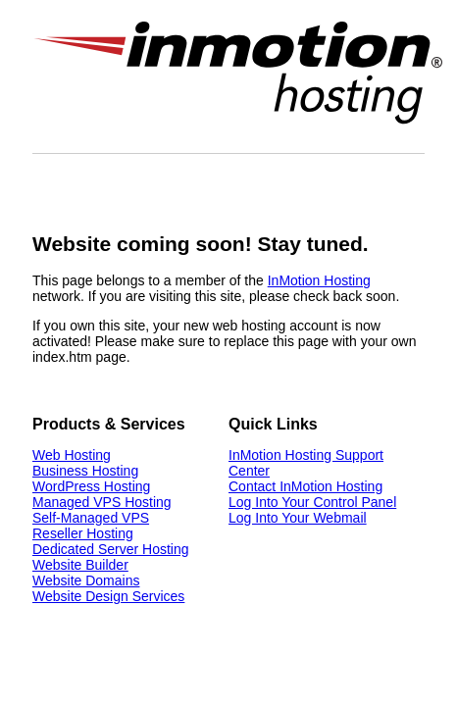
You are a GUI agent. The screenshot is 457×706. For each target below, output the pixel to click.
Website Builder (80, 565)
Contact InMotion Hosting (305, 486)
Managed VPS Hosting (102, 502)
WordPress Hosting (91, 486)
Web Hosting (71, 455)
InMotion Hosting (319, 280)
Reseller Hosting (82, 533)
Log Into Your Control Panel (312, 502)
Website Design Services (108, 596)
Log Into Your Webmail (297, 518)
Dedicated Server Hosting (110, 549)
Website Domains (85, 580)
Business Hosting (85, 471)
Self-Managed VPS (90, 518)
